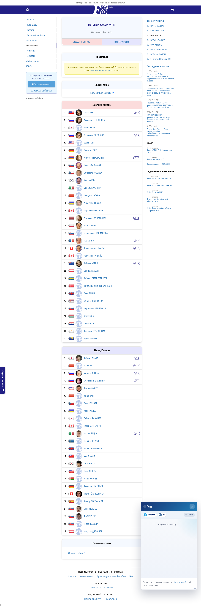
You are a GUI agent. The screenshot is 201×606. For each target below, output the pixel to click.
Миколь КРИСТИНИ (92, 188)
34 (138, 241)
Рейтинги (30, 50)
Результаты (32, 45)
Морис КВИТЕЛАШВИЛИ (94, 380)
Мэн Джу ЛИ (89, 456)
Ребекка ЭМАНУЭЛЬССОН (96, 278)
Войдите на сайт (180, 582)
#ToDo (29, 66)
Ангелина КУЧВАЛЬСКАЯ (95, 218)
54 (138, 113)
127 (138, 248)
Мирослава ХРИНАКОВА (95, 308)
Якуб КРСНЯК (89, 516)
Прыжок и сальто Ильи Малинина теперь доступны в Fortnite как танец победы (160, 105)
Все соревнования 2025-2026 (158, 164)
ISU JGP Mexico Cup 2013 (156, 31)
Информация (33, 61)
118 (138, 263)
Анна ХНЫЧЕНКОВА (92, 203)
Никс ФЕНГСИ (90, 471)
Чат (131, 576)
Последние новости (158, 66)
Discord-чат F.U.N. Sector (100, 587)
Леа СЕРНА (89, 240)
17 (138, 381)
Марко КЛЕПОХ (91, 509)
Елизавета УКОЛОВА (93, 173)
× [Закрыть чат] (192, 507)
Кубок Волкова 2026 (155, 192)
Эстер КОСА (89, 316)
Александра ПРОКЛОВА (95, 120)
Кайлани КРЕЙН (91, 263)
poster (156, 71)
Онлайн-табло (75, 553)
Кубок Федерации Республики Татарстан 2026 (159, 209)
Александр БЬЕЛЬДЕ (93, 486)
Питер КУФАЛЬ (91, 403)
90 (138, 135)
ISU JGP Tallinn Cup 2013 (156, 54)
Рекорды (30, 56)
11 (138, 433)
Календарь (31, 25)
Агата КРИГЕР (90, 225)
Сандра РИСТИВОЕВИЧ (94, 301)
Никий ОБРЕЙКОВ (91, 441)
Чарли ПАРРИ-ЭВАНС (93, 448)
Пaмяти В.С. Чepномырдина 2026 (160, 185)
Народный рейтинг (35, 35)
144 (138, 366)
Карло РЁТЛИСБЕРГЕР (94, 493)
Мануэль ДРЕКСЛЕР (93, 531)
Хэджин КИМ (89, 180)
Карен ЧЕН (88, 112)
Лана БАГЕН (89, 293)
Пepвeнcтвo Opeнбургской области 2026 (157, 200)
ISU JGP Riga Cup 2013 (155, 26)
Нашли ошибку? (2, 380)
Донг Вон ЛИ (89, 463)
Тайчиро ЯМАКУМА (92, 418)
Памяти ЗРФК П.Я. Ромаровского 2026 (109, 3)
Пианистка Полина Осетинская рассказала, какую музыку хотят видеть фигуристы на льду (160, 91)
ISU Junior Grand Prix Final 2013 (159, 59)
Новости (30, 30)
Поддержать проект (41, 84)
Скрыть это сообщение (41, 90)
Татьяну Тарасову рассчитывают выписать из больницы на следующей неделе (158, 118)
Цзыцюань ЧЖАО (92, 195)
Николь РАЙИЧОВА (92, 165)
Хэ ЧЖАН (88, 365)
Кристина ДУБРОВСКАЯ (94, 331)
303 (138, 218)
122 (138, 158)
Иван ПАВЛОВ (90, 411)
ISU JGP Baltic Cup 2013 (156, 40)
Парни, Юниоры (121, 42)
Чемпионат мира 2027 (155, 159)
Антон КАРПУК (90, 478)
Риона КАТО (89, 127)
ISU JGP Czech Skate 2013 (157, 50)
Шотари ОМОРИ (91, 388)
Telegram (149, 514)
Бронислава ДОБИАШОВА (96, 233)
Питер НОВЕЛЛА (91, 524)
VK (162, 514)
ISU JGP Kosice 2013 (100, 93)
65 (138, 373)
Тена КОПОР (89, 323)
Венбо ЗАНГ (89, 396)
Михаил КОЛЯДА (91, 373)
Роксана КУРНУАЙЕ (93, 255)
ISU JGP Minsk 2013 (154, 45)
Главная (30, 19)
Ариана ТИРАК (90, 338)
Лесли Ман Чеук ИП (92, 426)
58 (138, 358)
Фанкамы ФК (86, 576)
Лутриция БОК (90, 150)
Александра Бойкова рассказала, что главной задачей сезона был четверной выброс (160, 77)
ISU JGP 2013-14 (155, 21)
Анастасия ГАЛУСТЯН (94, 158)
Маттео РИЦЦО (91, 433)
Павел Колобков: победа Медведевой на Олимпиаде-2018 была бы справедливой (158, 132)
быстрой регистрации (100, 70)
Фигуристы (31, 40)
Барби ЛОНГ (89, 142)
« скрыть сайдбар (34, 98)
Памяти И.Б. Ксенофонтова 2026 (159, 178)
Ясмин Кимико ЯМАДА (94, 248)
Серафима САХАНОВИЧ (94, 135)
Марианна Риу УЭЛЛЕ (93, 210)
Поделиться (111, 599)
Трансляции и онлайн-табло (111, 576)
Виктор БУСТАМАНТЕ (93, 501)
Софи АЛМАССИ (91, 271)
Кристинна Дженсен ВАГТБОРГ (98, 286)
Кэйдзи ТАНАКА (91, 358)
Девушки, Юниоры (81, 42)
